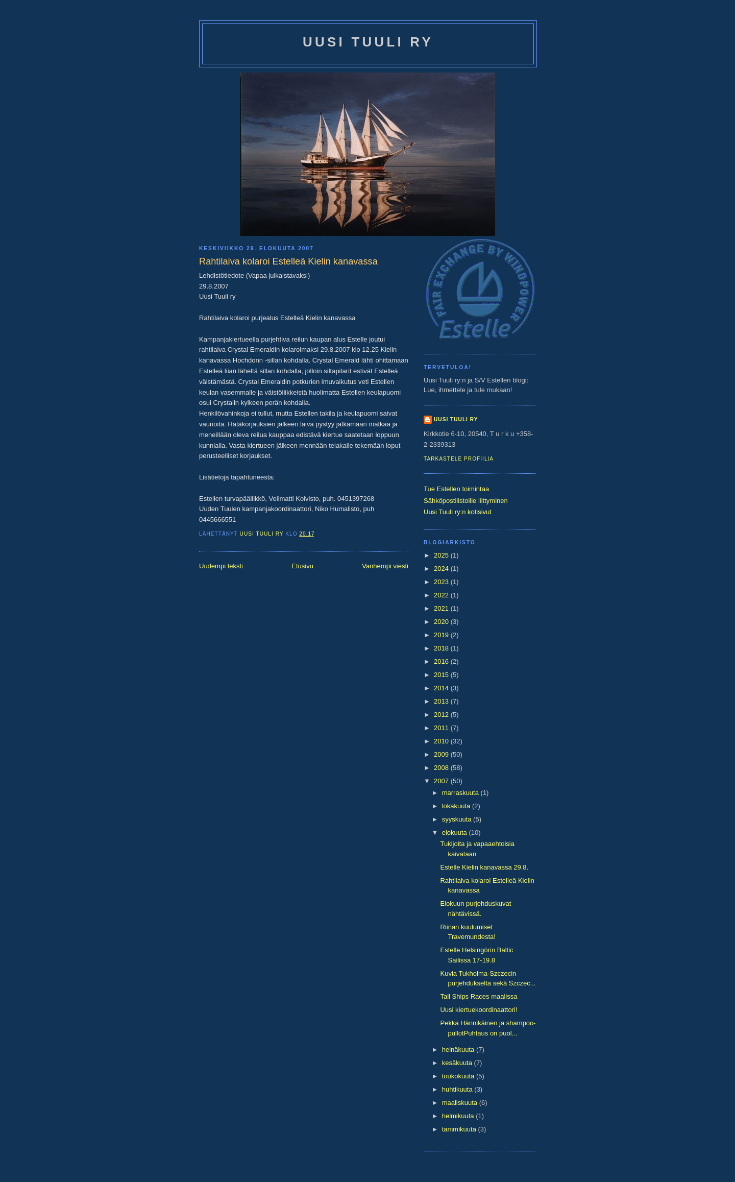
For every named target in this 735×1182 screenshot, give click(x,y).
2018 (442, 648)
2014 (442, 688)
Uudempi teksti (221, 566)
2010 (442, 741)
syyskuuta (457, 819)
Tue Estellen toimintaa (456, 489)
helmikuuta (459, 1116)
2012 (442, 714)
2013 (442, 701)
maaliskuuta (460, 1102)
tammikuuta (460, 1129)
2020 (442, 621)
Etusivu (302, 566)
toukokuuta (459, 1076)
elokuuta (455, 832)
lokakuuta (457, 806)
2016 (442, 661)
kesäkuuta (458, 1063)
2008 (442, 767)
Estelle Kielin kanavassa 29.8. (484, 867)
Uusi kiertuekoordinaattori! (478, 1010)
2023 (442, 582)
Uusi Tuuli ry (368, 42)
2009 (442, 754)
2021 (442, 608)
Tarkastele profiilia (459, 459)
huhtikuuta (458, 1089)
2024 (442, 568)
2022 (442, 595)
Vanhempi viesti (385, 566)
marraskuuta (461, 793)
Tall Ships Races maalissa (478, 996)
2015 (442, 675)
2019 (442, 635)
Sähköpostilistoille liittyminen (466, 500)
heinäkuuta (459, 1049)
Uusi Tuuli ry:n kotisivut (458, 512)
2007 (442, 781)
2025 (442, 555)
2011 (442, 728)
